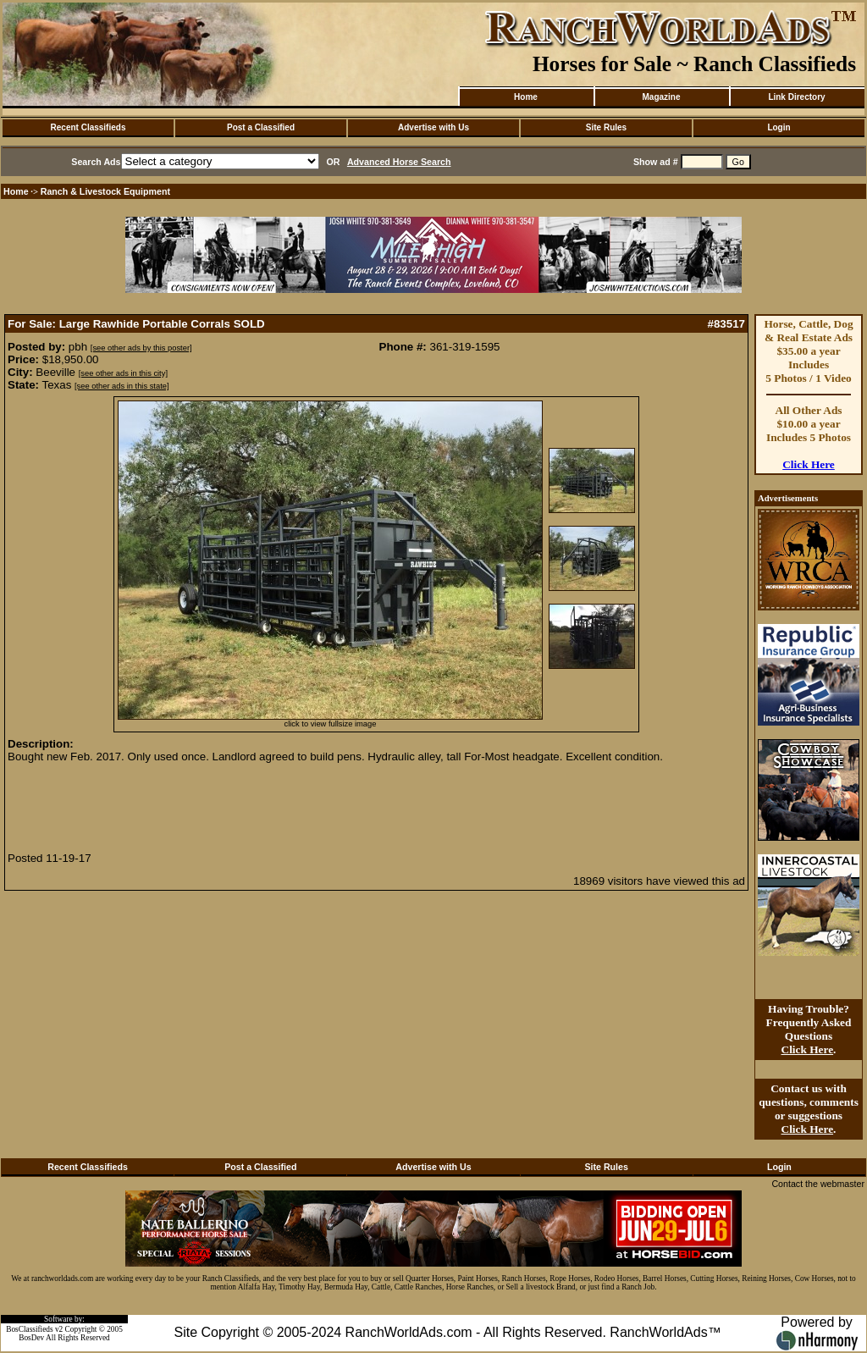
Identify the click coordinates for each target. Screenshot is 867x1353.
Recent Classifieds (88, 127)
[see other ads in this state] (121, 386)
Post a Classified (261, 127)
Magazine (661, 97)
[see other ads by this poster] (141, 348)
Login (778, 127)
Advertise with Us (433, 127)
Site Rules (606, 127)
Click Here (808, 464)
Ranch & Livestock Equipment (105, 191)
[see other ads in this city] (123, 373)
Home (526, 97)
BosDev (31, 1338)
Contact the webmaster (817, 1184)
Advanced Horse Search (399, 162)
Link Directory (796, 97)
